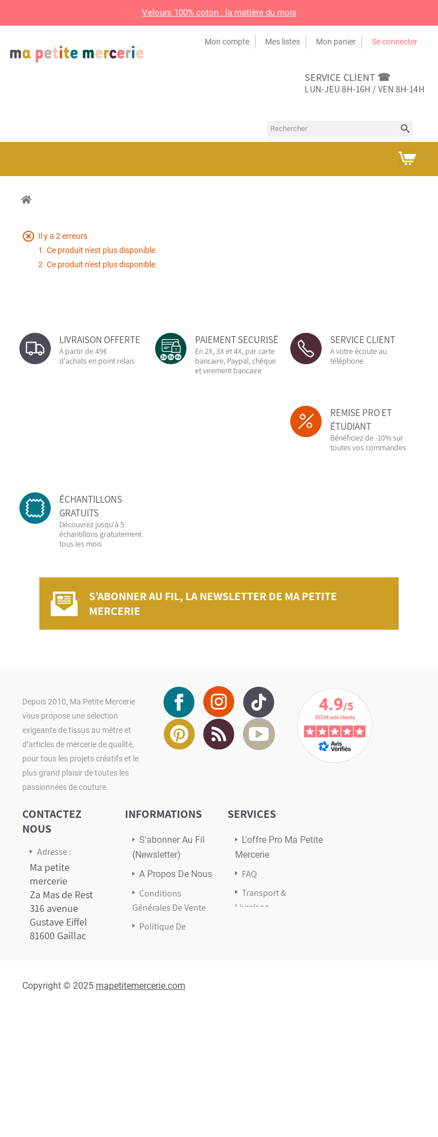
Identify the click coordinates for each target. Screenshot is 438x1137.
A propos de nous (175, 874)
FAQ (249, 874)
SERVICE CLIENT (362, 339)
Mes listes (282, 41)
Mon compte (227, 41)
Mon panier (336, 41)
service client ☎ (347, 77)
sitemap (155, 988)
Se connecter (394, 41)
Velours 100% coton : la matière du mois (219, 12)
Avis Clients (263, 926)
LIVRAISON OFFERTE (99, 339)
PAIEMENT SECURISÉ (236, 339)
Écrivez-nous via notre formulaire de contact (65, 1046)
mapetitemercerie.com (140, 1111)
